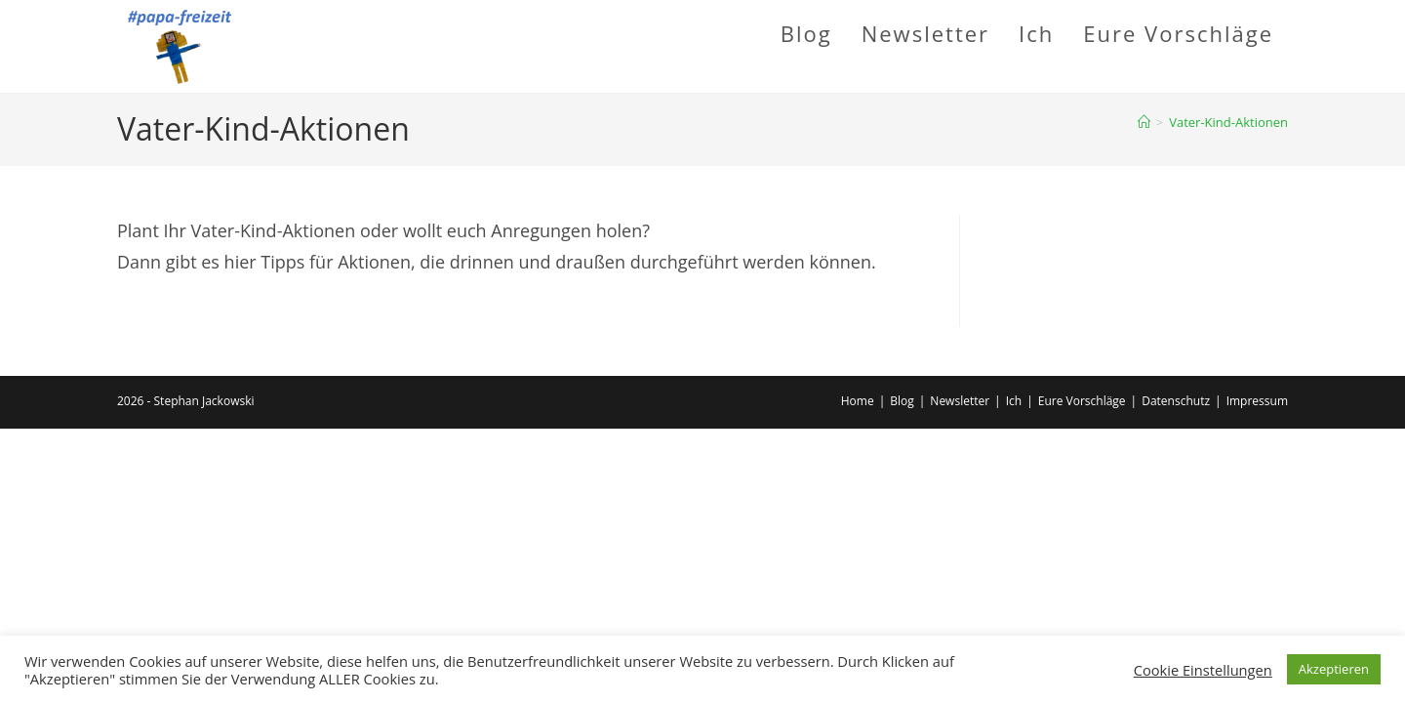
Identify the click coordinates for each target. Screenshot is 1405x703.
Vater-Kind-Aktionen (1228, 122)
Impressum (1257, 401)
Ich (1014, 401)
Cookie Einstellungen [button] (1203, 670)
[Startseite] (1144, 122)
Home (857, 401)
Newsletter (959, 401)
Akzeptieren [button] (1334, 669)
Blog (902, 401)
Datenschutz (1176, 401)
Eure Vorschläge (1082, 401)
